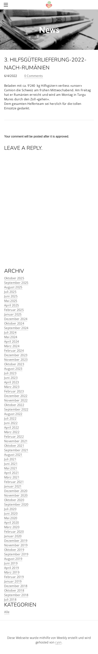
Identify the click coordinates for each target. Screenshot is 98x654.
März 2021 (11, 477)
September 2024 (16, 328)
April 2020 (11, 522)
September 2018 (16, 595)
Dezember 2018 (15, 586)
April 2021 (11, 473)
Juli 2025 (10, 292)
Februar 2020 (14, 532)
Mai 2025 (10, 301)
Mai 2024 (10, 337)
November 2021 (16, 441)
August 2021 (13, 455)
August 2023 (13, 369)
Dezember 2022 (15, 396)
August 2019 (13, 559)
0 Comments (33, 76)
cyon (58, 642)
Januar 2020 (13, 536)
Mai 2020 (10, 518)
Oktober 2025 (14, 278)
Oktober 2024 (14, 323)
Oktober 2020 (14, 500)
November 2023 (16, 360)
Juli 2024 (10, 332)
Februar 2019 (14, 577)
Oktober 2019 (14, 550)
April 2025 (11, 305)
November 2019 (16, 545)
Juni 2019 (11, 563)
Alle (6, 612)
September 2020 (16, 504)
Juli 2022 (10, 418)
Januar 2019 (13, 581)
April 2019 (11, 568)
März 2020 (11, 527)
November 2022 (16, 400)
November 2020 (16, 495)
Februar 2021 (14, 482)
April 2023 (11, 382)
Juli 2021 (10, 459)
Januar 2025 (13, 314)
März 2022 (11, 432)
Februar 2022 (14, 436)
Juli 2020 (10, 509)
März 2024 (11, 346)
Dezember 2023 (15, 355)
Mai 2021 (10, 468)
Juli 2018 (10, 599)
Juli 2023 (10, 373)
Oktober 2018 (14, 590)
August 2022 (13, 414)
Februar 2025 (14, 310)
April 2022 (11, 427)
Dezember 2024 (15, 319)
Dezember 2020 (15, 491)
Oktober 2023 (14, 364)
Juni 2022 (11, 423)
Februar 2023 (14, 391)
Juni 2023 (11, 378)
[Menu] (6, 4)
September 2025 (16, 283)
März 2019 (11, 572)
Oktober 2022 (14, 405)
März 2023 (11, 387)
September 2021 (16, 450)
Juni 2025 (11, 296)
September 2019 (16, 554)
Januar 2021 (13, 486)
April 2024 (11, 341)
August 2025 (13, 287)
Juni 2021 (11, 464)
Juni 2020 (11, 513)
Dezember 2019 (15, 541)
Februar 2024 (14, 350)
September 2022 (16, 409)
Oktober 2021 (14, 446)
